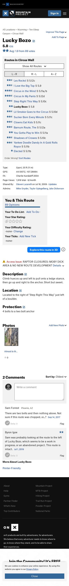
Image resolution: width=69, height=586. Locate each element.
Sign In (54, 13)
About (6, 485)
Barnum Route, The (25, 127)
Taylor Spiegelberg (39, 188)
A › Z (53, 74)
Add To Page (59, 37)
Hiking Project (42, 495)
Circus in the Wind (25, 91)
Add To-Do (32, 211)
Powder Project (43, 505)
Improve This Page (56, 32)
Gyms (6, 495)
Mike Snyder (22, 188)
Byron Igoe (11, 432)
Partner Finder (11, 500)
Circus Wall (17, 33)
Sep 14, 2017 (54, 417)
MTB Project (42, 490)
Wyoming (22, 29)
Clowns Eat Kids (23, 122)
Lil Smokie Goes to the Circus (31, 111)
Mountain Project (44, 485)
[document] (34, 571)
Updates (53, 184)
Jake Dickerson (56, 188)
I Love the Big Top (24, 85)
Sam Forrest (12, 407)
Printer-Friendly (12, 468)
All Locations (9, 29)
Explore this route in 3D (44, 249)
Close (34, 576)
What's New (9, 505)
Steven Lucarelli (24, 184)
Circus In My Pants (25, 96)
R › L (34, 74)
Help (6, 490)
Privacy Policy (32, 569)
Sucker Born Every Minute (29, 117)
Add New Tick (27, 236)
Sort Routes (24, 158)
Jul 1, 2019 (19, 449)
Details (58, 265)
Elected (18, 151)
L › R (14, 74)
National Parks (43, 511)
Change (18, 231)
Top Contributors (12, 511)
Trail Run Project (44, 500)
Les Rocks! (20, 80)
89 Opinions (12, 204)
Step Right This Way (26, 101)
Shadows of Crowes (25, 137)
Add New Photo (57, 325)
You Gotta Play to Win (26, 132)
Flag (62, 423)
